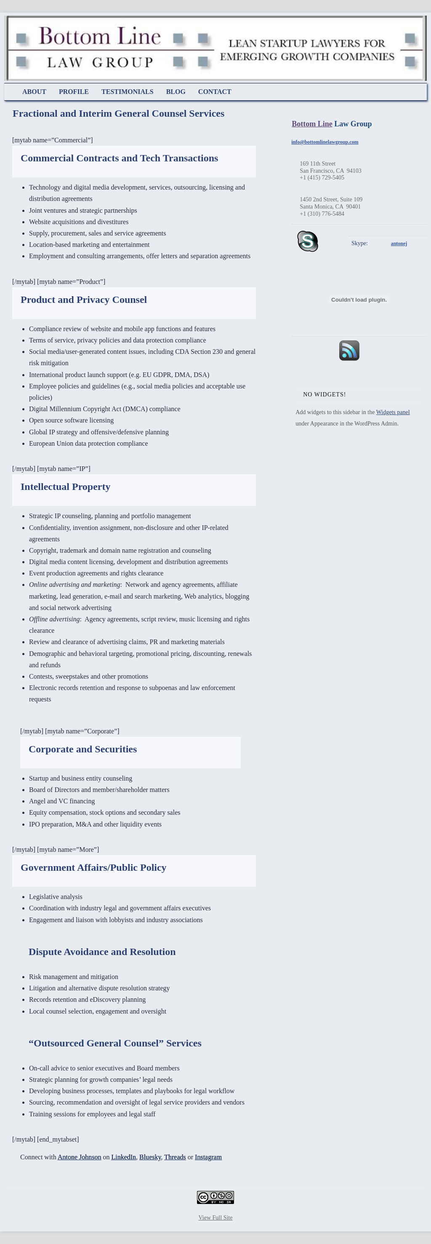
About (34, 91)
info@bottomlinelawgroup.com (324, 142)
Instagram (208, 1157)
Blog (176, 91)
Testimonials (127, 91)
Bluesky (150, 1157)
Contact (214, 91)
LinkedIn (123, 1157)
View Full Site (216, 1218)
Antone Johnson (79, 1157)
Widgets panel (393, 412)
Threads (175, 1157)
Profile (74, 91)
